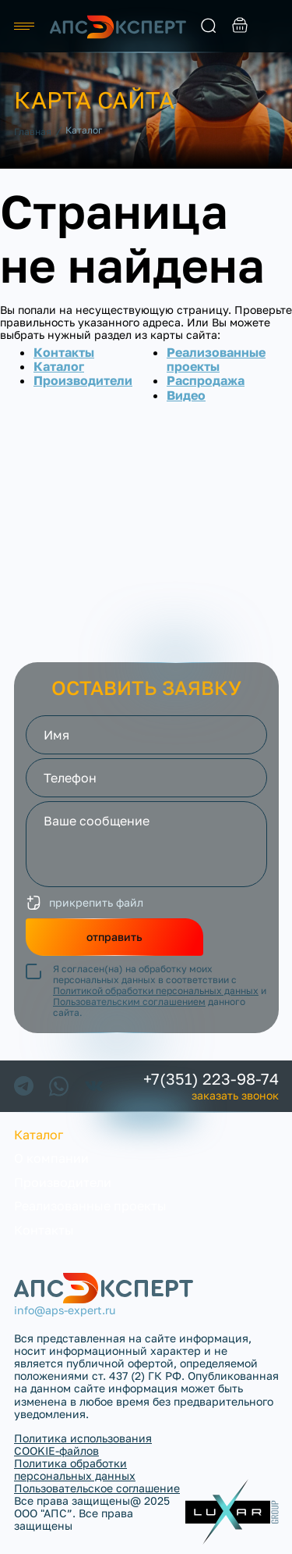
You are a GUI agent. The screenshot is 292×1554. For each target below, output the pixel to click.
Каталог (58, 366)
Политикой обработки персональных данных (156, 990)
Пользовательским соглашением (129, 1001)
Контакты (63, 352)
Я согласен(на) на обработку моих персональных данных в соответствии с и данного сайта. (159, 991)
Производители (82, 380)
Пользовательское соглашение (97, 1488)
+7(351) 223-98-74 (211, 1078)
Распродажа (206, 380)
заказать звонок (271, 26)
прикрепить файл (96, 902)
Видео (186, 395)
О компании (51, 1158)
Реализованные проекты (216, 359)
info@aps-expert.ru (64, 1310)
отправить (114, 936)
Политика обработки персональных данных (74, 1469)
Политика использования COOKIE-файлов (83, 1444)
